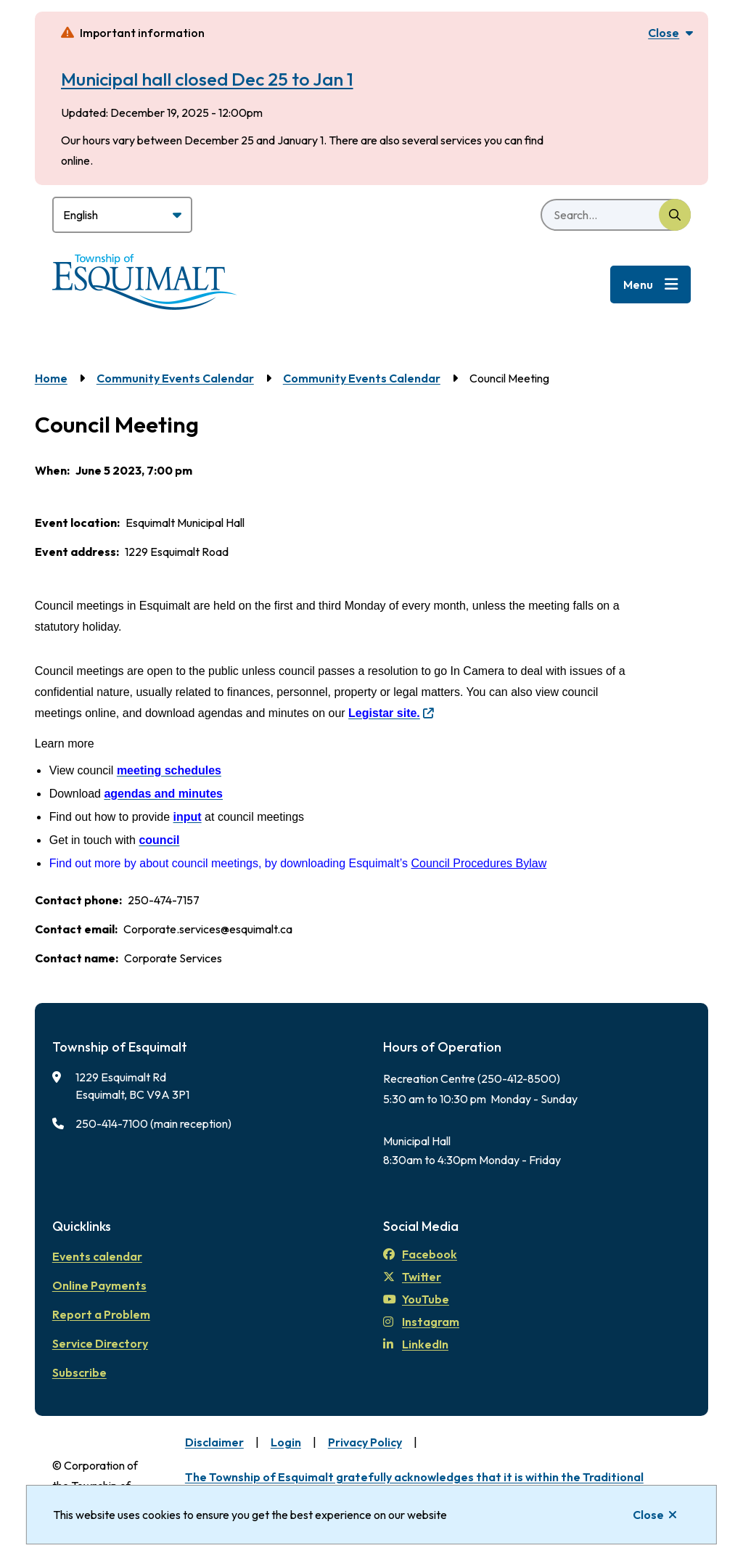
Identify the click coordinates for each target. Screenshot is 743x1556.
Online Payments (99, 1285)
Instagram (421, 1321)
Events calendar (97, 1256)
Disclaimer (214, 1442)
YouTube (416, 1299)
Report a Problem (101, 1314)
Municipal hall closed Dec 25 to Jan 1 (207, 79)
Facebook (420, 1254)
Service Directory (100, 1343)
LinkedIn (415, 1344)
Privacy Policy (365, 1442)
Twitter (412, 1276)
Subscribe (79, 1372)
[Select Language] (122, 215)
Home (51, 378)
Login (286, 1442)
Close (648, 1514)
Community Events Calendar (175, 378)
